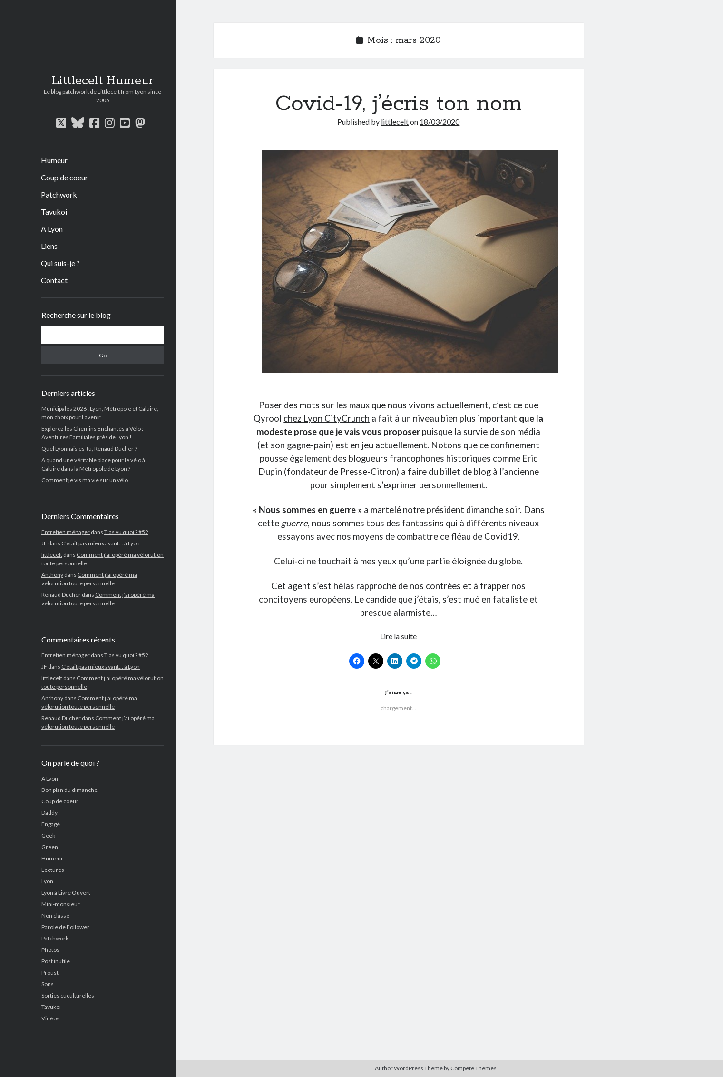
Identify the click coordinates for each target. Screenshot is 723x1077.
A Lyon (52, 228)
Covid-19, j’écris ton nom (398, 104)
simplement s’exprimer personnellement (407, 485)
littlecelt (51, 554)
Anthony (52, 574)
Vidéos (50, 1018)
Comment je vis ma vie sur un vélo (84, 480)
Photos (50, 949)
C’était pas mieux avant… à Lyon (100, 543)
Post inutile (55, 961)
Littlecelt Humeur (103, 81)
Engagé (50, 824)
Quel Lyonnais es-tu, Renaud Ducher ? (89, 448)
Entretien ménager (65, 531)
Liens (49, 245)
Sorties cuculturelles (67, 995)
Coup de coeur (64, 177)
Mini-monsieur (60, 904)
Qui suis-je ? (60, 262)
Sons (47, 984)
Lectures (52, 869)
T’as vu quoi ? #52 (126, 531)
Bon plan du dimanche (69, 789)
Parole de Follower (65, 926)
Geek (48, 835)
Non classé (55, 915)
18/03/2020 (439, 121)
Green (49, 846)
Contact (54, 280)
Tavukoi (54, 211)
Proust (50, 972)
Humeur (54, 160)
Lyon (47, 881)
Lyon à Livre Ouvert (65, 892)
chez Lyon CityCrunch (326, 418)
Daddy (49, 812)
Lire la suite (398, 636)
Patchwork (59, 194)
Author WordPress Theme (409, 1068)
